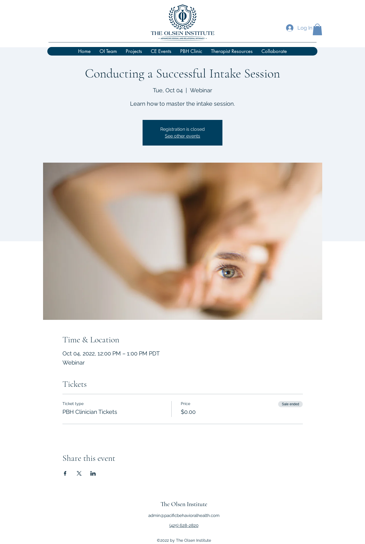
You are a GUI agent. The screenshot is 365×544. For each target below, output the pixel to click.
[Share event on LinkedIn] (93, 473)
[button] (317, 29)
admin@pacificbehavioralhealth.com (184, 515)
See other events (182, 136)
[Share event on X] (79, 473)
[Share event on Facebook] (65, 473)
